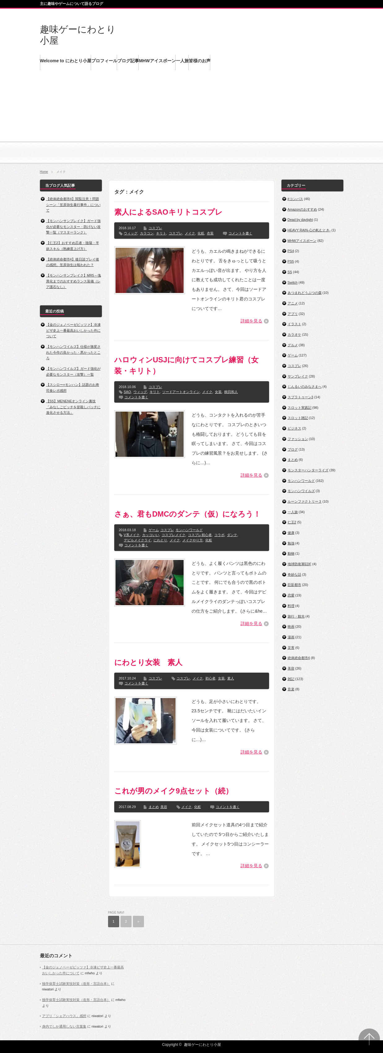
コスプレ (155, 228)
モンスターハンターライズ (308, 470)
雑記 (291, 679)
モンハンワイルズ (301, 491)
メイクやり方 (192, 540)
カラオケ (294, 334)
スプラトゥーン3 (300, 397)
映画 (291, 626)
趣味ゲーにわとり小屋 (202, 1044)
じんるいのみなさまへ (305, 386)
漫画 (291, 637)
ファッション (298, 439)
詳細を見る (251, 320)
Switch (293, 282)
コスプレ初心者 (200, 535)
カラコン (147, 233)
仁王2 (292, 522)
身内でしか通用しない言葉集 (64, 1026)
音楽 (291, 689)
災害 (291, 647)
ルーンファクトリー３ (305, 501)
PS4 (291, 251)
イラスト (294, 324)
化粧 (201, 233)
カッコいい (150, 535)
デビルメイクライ (137, 540)
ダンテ (232, 535)
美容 (163, 807)
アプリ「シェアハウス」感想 (64, 1016)
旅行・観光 (296, 616)
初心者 (210, 678)
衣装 (210, 233)
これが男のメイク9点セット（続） (173, 791)
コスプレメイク (173, 535)
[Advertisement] (191, 120)
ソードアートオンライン (181, 392)
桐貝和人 (231, 392)
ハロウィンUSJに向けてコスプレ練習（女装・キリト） (186, 365)
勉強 (291, 543)
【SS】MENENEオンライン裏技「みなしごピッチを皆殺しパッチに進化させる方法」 (73, 406)
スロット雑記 (298, 418)
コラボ (219, 535)
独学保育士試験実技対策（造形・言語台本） (76, 983)
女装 (218, 392)
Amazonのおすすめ (302, 209)
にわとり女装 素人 (148, 662)
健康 (291, 533)
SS (290, 272)
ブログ (293, 449)
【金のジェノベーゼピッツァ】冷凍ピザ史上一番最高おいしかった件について (73, 330)
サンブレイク (298, 376)
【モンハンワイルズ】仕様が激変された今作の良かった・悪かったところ (73, 352)
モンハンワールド (189, 530)
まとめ (154, 807)
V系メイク (132, 535)
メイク (190, 233)
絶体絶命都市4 (299, 658)
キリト (161, 233)
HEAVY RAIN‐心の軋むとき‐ (309, 230)
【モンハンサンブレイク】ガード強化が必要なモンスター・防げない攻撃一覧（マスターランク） (73, 226)
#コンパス (295, 199)
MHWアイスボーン (302, 240)
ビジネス (294, 428)
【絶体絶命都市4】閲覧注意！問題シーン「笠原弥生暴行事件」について (73, 204)
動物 (291, 553)
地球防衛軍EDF (299, 564)
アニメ (293, 303)
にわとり (160, 540)
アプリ (293, 314)
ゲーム (154, 530)
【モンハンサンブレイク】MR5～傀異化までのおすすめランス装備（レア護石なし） (73, 281)
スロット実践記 (299, 407)
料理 (291, 606)
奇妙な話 (294, 574)
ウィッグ (130, 233)
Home (44, 171)
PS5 (291, 261)
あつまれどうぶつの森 (305, 293)
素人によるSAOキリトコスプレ (168, 212)
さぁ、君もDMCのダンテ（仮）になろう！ (187, 514)
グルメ (293, 345)
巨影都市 (294, 585)
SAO (127, 392)
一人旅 (293, 512)
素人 (230, 678)
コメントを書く (240, 233)
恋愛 (291, 595)
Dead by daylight (300, 219)
